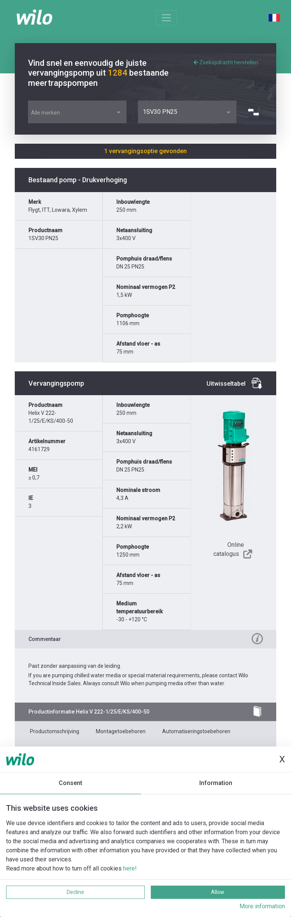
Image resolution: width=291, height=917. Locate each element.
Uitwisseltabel (226, 383)
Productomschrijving (54, 731)
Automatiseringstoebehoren (196, 731)
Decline (75, 892)
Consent (70, 783)
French (274, 17)
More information (262, 906)
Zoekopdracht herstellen (226, 62)
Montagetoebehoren (121, 731)
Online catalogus (228, 549)
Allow (217, 892)
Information (215, 783)
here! (130, 868)
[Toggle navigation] (166, 17)
